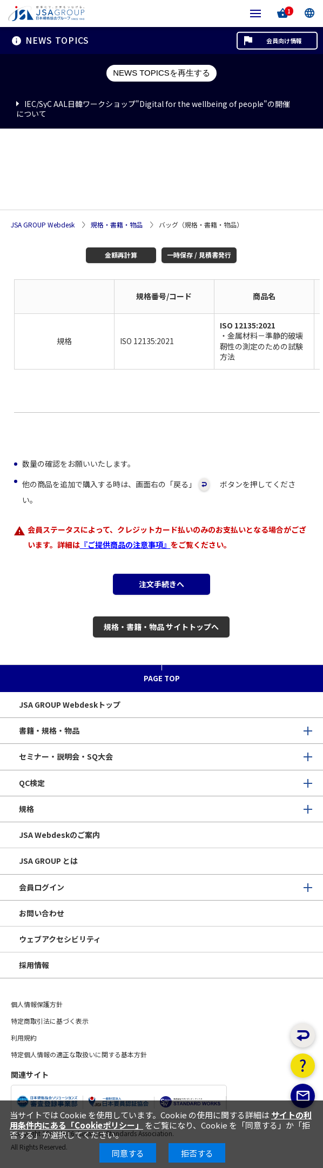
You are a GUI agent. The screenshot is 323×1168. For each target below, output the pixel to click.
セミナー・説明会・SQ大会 (66, 756)
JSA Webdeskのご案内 (59, 834)
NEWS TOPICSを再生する (161, 72)
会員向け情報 (284, 40)
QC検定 (32, 782)
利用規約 (24, 1037)
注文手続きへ (161, 584)
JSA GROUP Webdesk (43, 225)
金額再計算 (121, 254)
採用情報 (34, 964)
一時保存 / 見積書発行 (199, 254)
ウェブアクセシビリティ (60, 939)
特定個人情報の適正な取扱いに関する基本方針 (79, 1054)
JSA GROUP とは (48, 860)
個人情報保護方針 (37, 1004)
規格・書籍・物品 (117, 225)
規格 (26, 808)
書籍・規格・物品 (49, 730)
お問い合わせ (41, 913)
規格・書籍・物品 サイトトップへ (161, 626)
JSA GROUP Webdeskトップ (69, 704)
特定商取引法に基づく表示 (50, 1020)
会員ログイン (41, 887)
